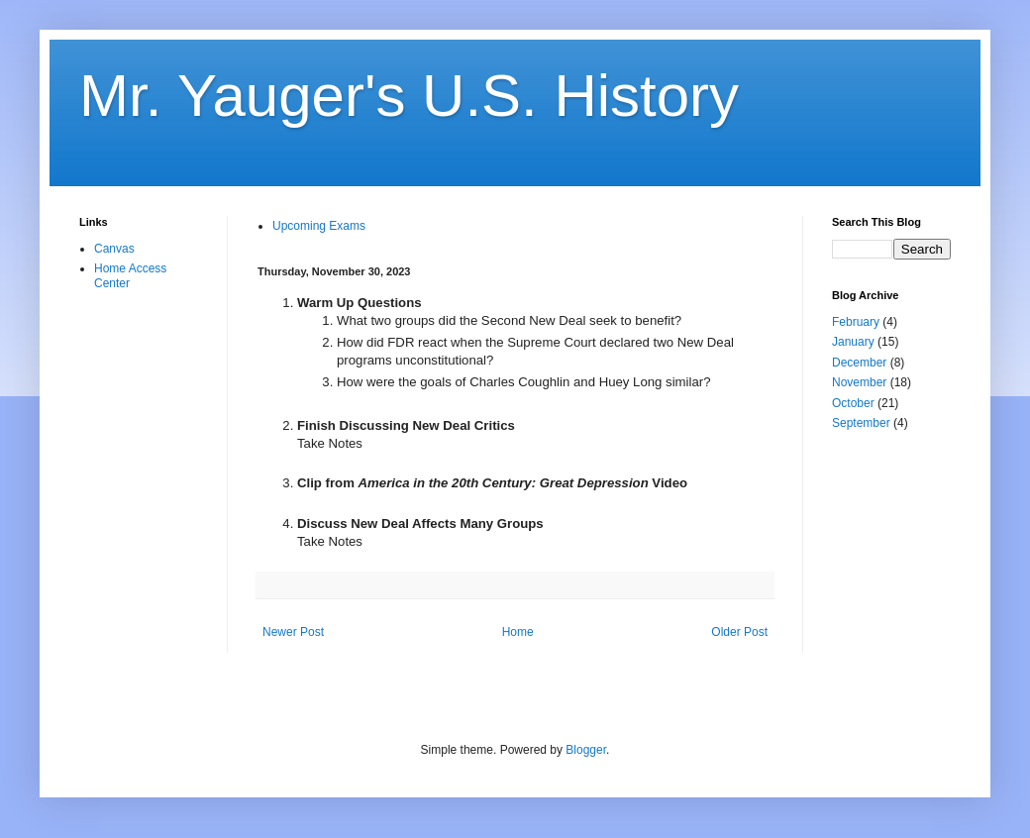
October (853, 403)
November (859, 382)
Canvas (114, 249)
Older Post (739, 632)
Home (518, 632)
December (859, 362)
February (855, 322)
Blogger (586, 750)
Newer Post (293, 632)
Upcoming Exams (318, 226)
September (861, 423)
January (853, 342)
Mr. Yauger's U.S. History (409, 95)
